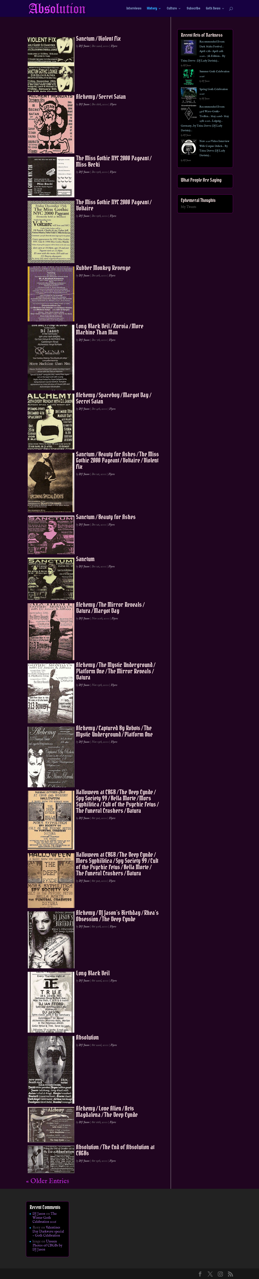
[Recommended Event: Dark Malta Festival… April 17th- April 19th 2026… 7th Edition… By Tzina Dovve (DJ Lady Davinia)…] (189, 48)
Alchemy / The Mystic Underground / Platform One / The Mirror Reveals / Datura (115, 671)
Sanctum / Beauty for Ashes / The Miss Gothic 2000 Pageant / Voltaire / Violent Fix (117, 460)
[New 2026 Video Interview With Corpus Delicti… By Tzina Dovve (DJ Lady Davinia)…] (189, 148)
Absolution (87, 1037)
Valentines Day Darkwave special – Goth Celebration (48, 1232)
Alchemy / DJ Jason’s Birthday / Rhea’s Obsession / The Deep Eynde (117, 916)
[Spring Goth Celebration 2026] (189, 96)
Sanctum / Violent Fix (98, 38)
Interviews (133, 8)
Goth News (213, 8)
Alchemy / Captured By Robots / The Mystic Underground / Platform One (114, 731)
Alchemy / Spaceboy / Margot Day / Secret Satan (113, 398)
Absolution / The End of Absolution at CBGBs (115, 1150)
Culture (172, 8)
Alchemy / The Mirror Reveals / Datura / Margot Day (110, 608)
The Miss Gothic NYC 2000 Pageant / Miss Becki (113, 161)
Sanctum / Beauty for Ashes (106, 517)
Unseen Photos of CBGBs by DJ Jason (47, 1245)
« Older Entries (47, 1181)
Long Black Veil (93, 973)
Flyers (114, 46)
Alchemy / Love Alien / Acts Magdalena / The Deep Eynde (107, 1111)
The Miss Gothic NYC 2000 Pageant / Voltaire (113, 205)
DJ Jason (84, 46)
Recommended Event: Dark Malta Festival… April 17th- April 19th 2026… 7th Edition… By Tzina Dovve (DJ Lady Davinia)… (203, 51)
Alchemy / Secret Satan (101, 97)
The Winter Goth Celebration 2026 (45, 1218)
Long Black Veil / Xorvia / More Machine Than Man (109, 329)
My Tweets (188, 207)
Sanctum (85, 559)
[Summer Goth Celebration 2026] (189, 78)
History (152, 8)
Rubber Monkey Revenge (103, 268)
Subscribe (193, 8)
